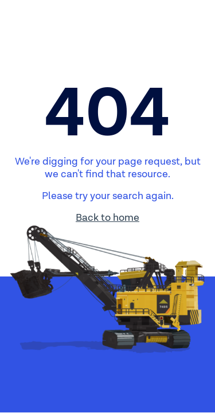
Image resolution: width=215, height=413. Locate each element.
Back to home (107, 218)
